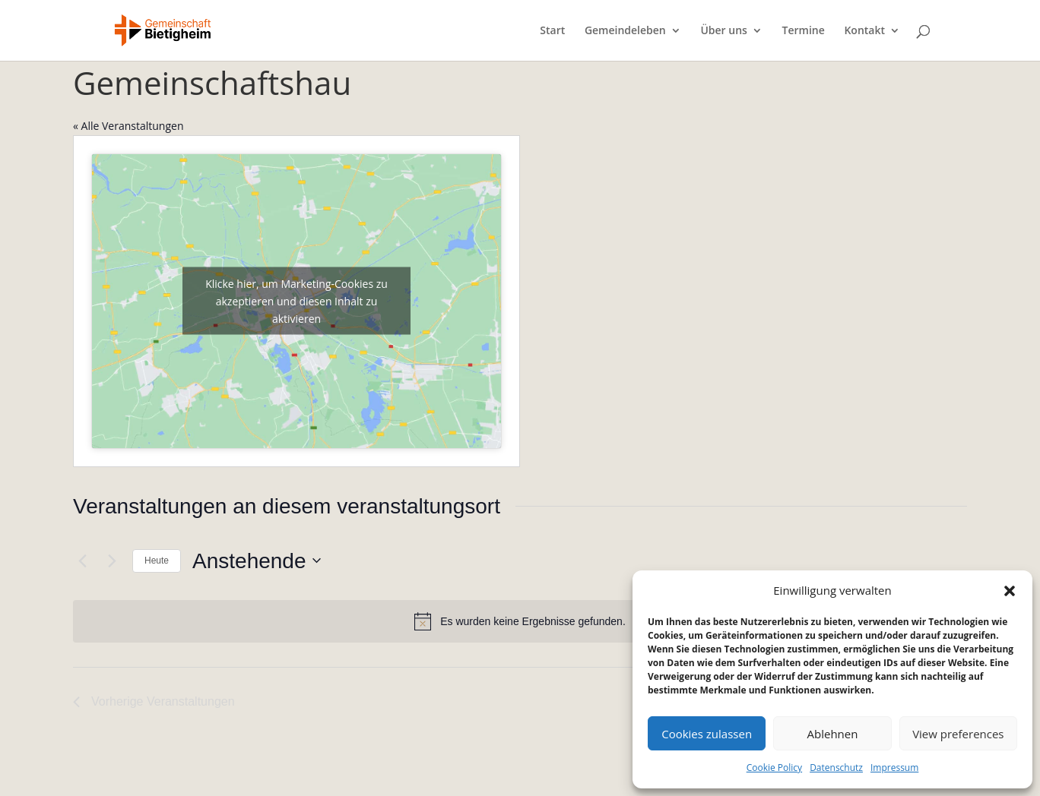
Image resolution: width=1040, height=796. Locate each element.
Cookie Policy (774, 767)
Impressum (894, 767)
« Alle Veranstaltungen (128, 125)
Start (552, 31)
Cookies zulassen (706, 733)
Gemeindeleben (625, 31)
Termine (803, 31)
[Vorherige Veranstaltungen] (82, 560)
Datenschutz (836, 767)
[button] (1009, 591)
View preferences (958, 733)
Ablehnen (832, 733)
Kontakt (864, 31)
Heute (156, 560)
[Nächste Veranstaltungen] (112, 560)
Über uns (723, 31)
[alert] (520, 621)
